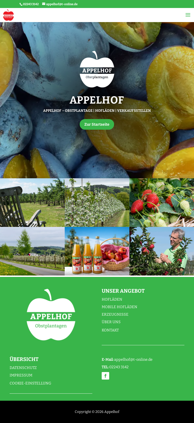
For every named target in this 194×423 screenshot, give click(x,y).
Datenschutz (23, 367)
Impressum (21, 375)
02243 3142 (31, 4)
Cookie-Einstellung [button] (30, 383)
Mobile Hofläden (119, 307)
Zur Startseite (96, 124)
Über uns (111, 322)
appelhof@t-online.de (133, 359)
